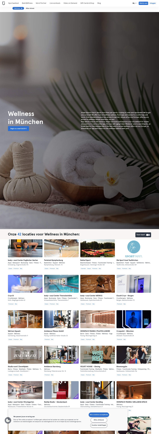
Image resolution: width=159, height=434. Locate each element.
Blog (99, 3)
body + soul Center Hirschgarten (21, 402)
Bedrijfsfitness (27, 3)
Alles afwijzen (99, 420)
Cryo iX (11, 296)
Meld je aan (143, 3)
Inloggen (153, 3)
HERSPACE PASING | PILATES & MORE (95, 331)
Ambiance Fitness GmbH (54, 331)
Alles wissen (30, 8)
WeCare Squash (14, 331)
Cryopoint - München (125, 331)
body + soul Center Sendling (91, 402)
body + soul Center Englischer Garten (23, 260)
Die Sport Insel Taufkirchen (127, 260)
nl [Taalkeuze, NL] (134, 3)
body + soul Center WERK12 (91, 296)
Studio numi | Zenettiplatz (18, 367)
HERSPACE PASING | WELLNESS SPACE (132, 402)
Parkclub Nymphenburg (53, 260)
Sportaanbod (13, 3)
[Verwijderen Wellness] (21, 8)
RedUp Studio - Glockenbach (55, 402)
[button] (8, 420)
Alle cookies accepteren (99, 414)
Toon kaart (148, 235)
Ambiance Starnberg (52, 367)
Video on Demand (70, 3)
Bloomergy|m (122, 367)
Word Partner (41, 3)
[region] (68, 420)
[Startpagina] (3, 3)
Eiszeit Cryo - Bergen (125, 296)
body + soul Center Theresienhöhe (58, 296)
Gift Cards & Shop (87, 3)
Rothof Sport (85, 260)
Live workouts (55, 3)
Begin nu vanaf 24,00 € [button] (18, 128)
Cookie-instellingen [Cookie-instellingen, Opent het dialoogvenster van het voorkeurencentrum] (99, 425)
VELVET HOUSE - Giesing (90, 367)
